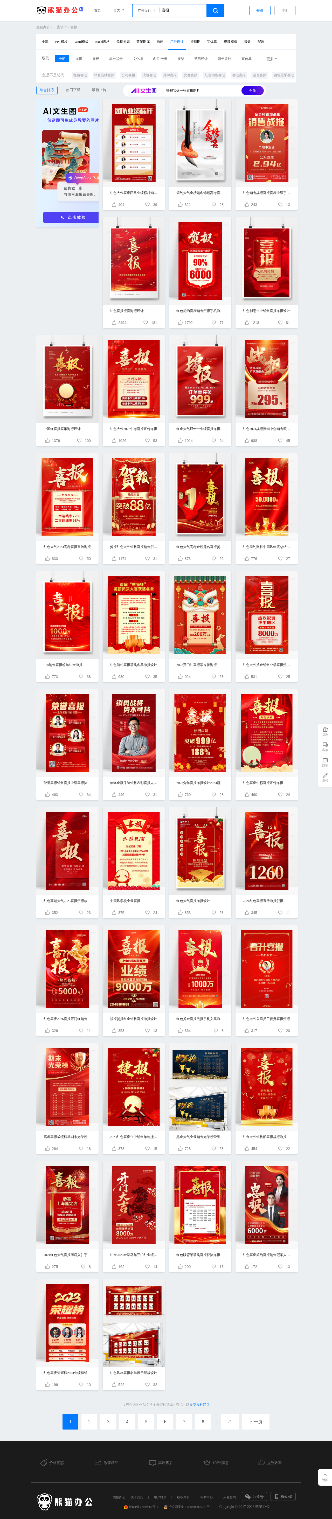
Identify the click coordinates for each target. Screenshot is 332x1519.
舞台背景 (116, 59)
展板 (95, 59)
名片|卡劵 (160, 59)
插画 (160, 42)
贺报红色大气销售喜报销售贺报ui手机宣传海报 (134, 547)
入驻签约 (229, 1497)
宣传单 (246, 59)
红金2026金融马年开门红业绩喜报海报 (134, 1255)
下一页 (256, 1421)
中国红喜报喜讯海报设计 (62, 429)
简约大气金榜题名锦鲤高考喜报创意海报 (200, 193)
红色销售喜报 (215, 75)
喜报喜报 (239, 75)
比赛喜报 (190, 75)
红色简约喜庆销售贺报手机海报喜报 (200, 311)
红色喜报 (80, 75)
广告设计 (60, 27)
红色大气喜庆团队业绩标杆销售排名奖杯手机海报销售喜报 (134, 193)
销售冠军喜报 (284, 75)
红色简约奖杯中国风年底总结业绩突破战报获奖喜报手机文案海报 (266, 547)
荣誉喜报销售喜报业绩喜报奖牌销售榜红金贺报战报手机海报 (67, 783)
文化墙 (138, 59)
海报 (78, 59)
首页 (97, 10)
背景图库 (143, 42)
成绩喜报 (149, 75)
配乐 (261, 42)
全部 (45, 42)
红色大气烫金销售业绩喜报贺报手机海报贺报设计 (266, 665)
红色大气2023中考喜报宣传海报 (133, 429)
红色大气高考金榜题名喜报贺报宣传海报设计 (200, 547)
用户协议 (160, 1497)
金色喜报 (259, 75)
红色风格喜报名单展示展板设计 (133, 1373)
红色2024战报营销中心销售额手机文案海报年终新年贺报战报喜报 (266, 429)
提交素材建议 (199, 1404)
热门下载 (73, 90)
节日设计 (201, 59)
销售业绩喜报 (104, 75)
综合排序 (47, 90)
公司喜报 (128, 75)
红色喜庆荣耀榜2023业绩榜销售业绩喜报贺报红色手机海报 (67, 1373)
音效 (247, 42)
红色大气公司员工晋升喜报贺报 (266, 1019)
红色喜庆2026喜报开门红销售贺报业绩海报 (67, 1019)
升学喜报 (170, 75)
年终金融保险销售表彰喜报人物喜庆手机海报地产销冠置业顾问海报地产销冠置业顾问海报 (134, 783)
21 (229, 1421)
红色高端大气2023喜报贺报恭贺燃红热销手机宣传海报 (67, 901)
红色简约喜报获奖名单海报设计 (133, 665)
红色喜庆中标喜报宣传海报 (263, 783)
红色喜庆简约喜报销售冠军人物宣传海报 (266, 1255)
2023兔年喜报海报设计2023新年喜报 (200, 783)
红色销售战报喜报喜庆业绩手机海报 (266, 193)
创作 (252, 91)
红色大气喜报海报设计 (193, 901)
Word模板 (81, 42)
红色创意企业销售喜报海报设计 (266, 311)
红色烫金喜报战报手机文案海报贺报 (200, 1019)
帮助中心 (206, 1497)
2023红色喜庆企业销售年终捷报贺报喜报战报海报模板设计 (134, 1137)
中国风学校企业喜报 (125, 901)
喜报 (74, 27)
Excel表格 (102, 42)
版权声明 (183, 1497)
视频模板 (230, 42)
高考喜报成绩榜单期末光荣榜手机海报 (67, 1137)
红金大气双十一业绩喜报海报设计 (200, 429)
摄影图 (195, 42)
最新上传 (99, 90)
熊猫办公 (43, 27)
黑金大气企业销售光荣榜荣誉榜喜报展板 (200, 1137)
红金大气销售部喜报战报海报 (265, 1137)
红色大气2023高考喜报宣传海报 (67, 547)
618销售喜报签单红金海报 (63, 665)
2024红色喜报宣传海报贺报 (263, 901)
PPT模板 (61, 42)
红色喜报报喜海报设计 (127, 311)
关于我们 (137, 1497)
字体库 (212, 42)
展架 (180, 59)
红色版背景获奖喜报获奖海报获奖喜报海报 (200, 1255)
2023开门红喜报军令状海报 (196, 665)
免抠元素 (123, 42)
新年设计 (224, 59)
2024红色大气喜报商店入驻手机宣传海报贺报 (67, 1255)
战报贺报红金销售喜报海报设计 (133, 1019)
